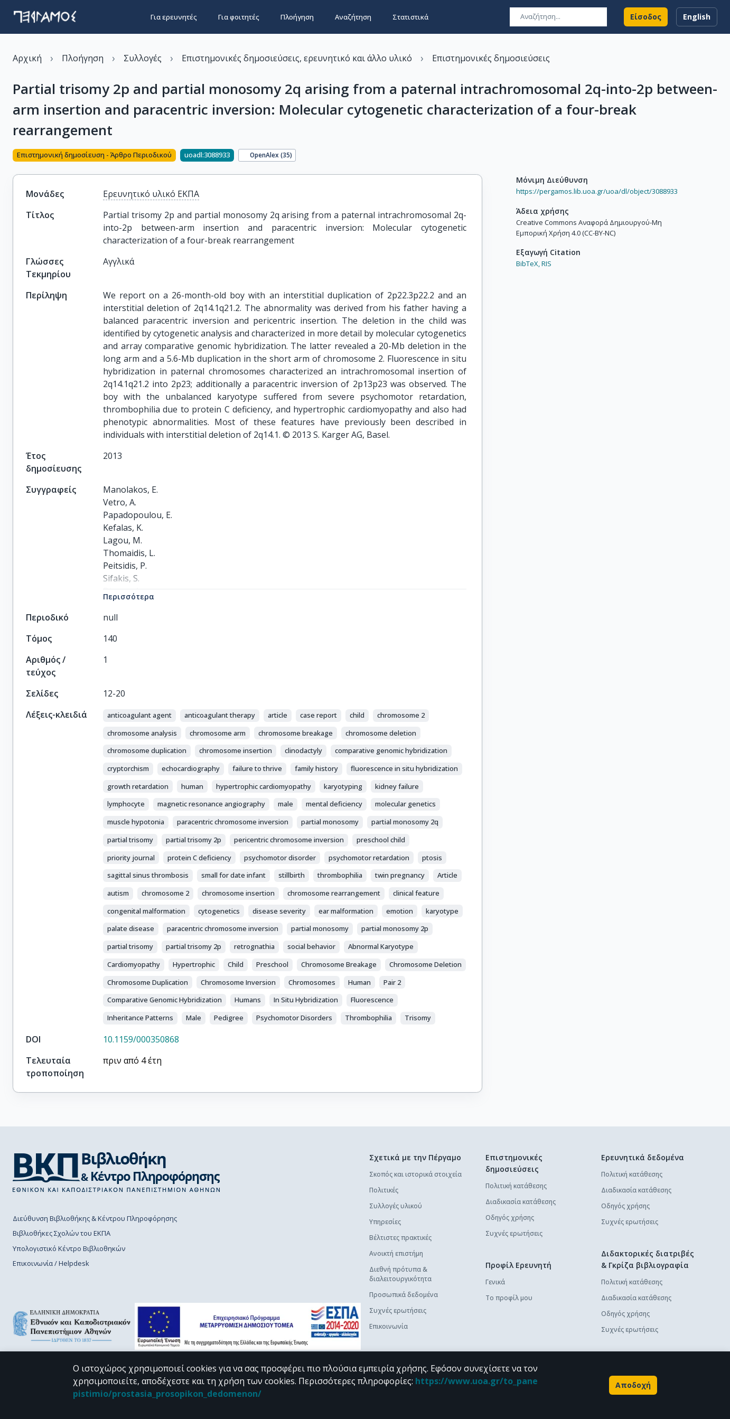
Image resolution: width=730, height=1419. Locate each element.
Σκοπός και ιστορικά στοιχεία (415, 1174)
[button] (139, 715)
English (697, 17)
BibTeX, (528, 263)
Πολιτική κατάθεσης (516, 1185)
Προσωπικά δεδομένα (403, 1294)
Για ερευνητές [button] (174, 17)
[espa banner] (248, 1326)
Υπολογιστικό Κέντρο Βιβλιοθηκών (69, 1248)
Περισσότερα (128, 596)
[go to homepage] (45, 17)
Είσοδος (646, 16)
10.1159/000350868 (141, 1039)
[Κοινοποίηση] (478, 156)
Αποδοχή (633, 1385)
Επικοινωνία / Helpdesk (51, 1263)
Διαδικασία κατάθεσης (520, 1201)
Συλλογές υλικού (395, 1205)
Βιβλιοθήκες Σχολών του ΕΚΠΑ (61, 1233)
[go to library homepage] (116, 1172)
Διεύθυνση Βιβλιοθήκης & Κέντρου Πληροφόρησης (95, 1218)
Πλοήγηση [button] (297, 17)
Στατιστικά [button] (410, 17)
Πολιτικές (383, 1190)
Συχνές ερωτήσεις (397, 1310)
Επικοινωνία (388, 1326)
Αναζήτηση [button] (353, 17)
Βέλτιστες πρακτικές (400, 1237)
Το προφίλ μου (508, 1297)
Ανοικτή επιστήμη (396, 1253)
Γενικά (495, 1281)
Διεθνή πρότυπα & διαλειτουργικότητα (400, 1274)
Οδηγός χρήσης (509, 1217)
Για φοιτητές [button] (238, 17)
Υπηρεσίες (385, 1221)
